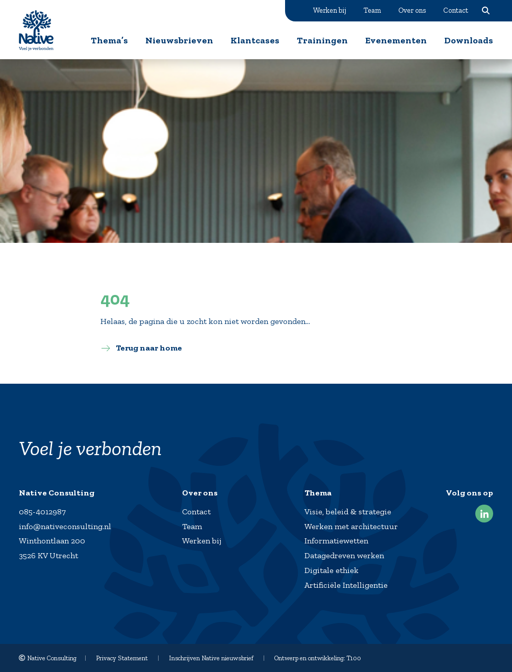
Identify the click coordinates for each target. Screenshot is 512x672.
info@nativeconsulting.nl (65, 526)
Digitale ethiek (331, 570)
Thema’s (109, 40)
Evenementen (396, 40)
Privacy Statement (122, 658)
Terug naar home (149, 348)
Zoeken (485, 10)
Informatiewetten (336, 540)
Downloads (468, 40)
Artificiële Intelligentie (346, 585)
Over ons (412, 10)
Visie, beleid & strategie (347, 511)
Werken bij (329, 10)
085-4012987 (42, 511)
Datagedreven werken (344, 555)
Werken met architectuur (351, 526)
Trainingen (322, 40)
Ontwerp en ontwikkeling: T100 (317, 658)
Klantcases (255, 40)
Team (372, 10)
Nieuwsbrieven (179, 40)
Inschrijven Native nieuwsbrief (211, 658)
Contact (455, 10)
